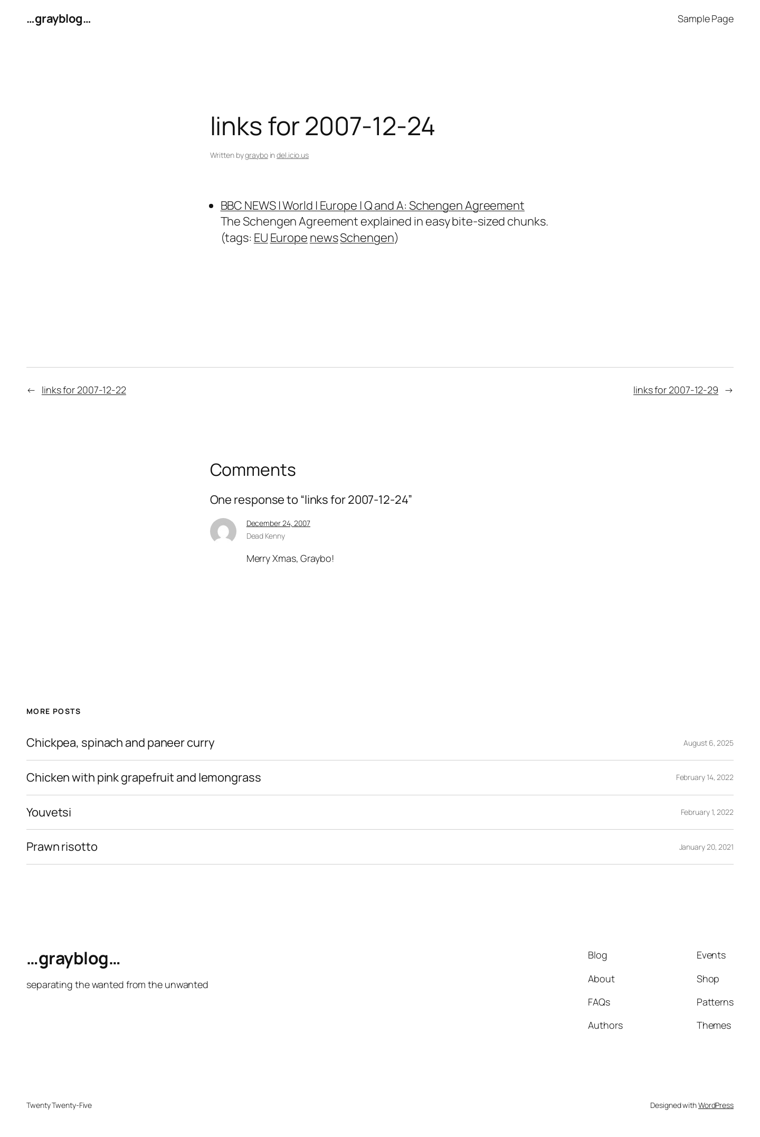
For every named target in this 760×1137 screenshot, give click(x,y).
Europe (289, 238)
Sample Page (706, 18)
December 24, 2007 (278, 523)
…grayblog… (58, 18)
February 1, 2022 (707, 812)
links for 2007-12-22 (84, 389)
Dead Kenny (265, 536)
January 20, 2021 (706, 847)
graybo (256, 155)
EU (261, 238)
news (324, 238)
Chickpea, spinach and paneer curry (120, 742)
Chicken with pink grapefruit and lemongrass (143, 777)
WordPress (716, 1105)
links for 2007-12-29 (675, 389)
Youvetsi (48, 812)
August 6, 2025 (708, 743)
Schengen (367, 238)
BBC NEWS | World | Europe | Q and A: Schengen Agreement (373, 205)
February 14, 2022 (705, 777)
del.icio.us (293, 155)
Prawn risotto (62, 846)
